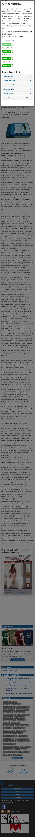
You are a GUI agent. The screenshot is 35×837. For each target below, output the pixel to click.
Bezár (30, 104)
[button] (8, 76)
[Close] (32, 3)
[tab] (17, 76)
